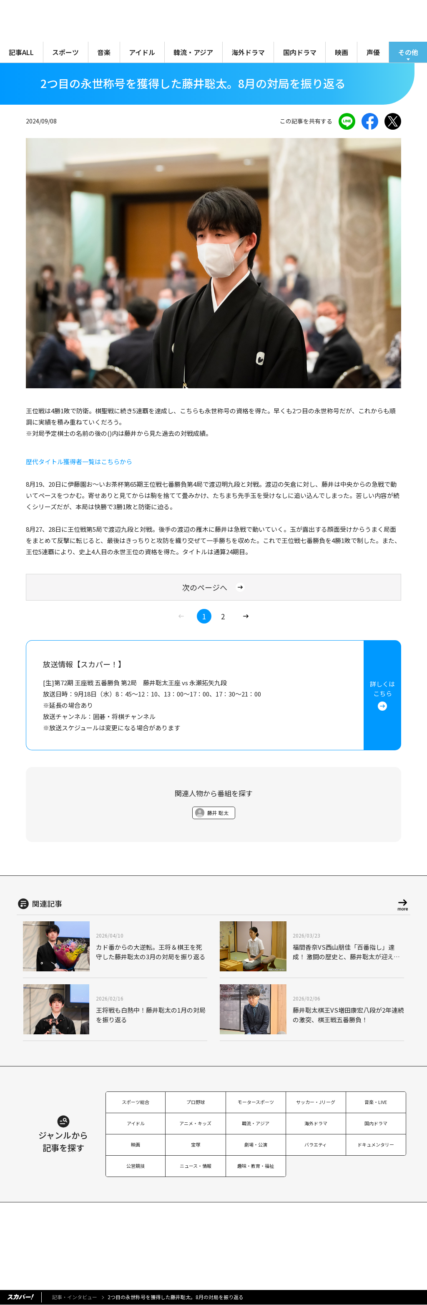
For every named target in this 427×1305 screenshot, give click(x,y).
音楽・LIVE (375, 1102)
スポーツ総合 (135, 1102)
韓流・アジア (193, 52)
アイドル (142, 52)
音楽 (104, 52)
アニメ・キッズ (195, 1123)
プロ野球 (195, 1102)
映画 (341, 52)
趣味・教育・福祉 (255, 1165)
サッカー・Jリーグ (315, 1102)
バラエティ (315, 1144)
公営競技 (135, 1165)
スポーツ (65, 52)
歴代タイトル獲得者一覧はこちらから (79, 461)
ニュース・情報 (195, 1165)
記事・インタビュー (74, 1296)
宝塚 (195, 1144)
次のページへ (213, 587)
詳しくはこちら (382, 695)
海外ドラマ (248, 52)
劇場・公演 (255, 1144)
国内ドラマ (299, 52)
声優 (373, 52)
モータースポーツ (256, 1102)
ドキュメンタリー (375, 1144)
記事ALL (21, 52)
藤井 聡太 (218, 812)
